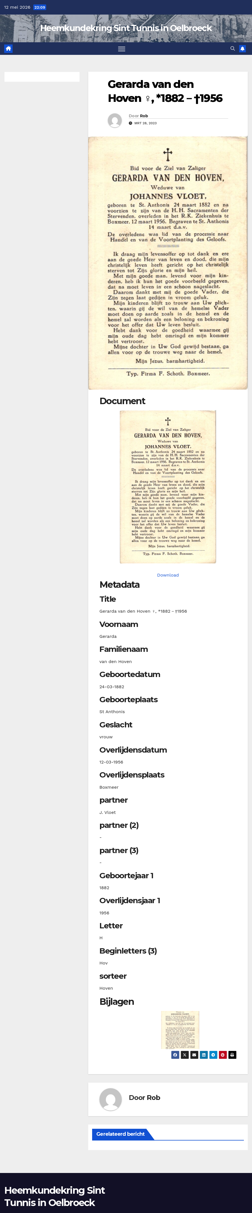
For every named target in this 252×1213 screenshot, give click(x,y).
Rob (144, 115)
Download (168, 575)
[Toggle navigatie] (122, 48)
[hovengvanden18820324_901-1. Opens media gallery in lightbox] (168, 486)
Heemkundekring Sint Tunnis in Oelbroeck (126, 28)
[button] (232, 48)
